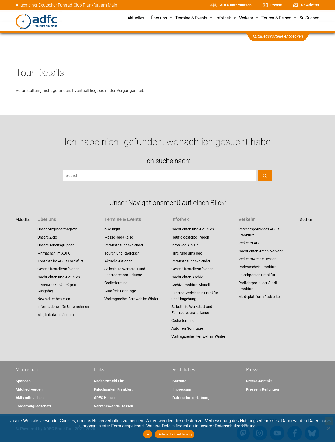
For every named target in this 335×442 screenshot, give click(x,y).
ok (147, 434)
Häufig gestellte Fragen (190, 237)
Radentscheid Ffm (109, 381)
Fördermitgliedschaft (33, 406)
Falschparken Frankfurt (257, 275)
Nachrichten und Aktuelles (58, 277)
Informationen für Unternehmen (63, 307)
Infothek (226, 18)
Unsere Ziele (47, 237)
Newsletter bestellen (53, 299)
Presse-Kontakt (259, 381)
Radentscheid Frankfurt (257, 267)
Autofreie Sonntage (120, 291)
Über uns (162, 18)
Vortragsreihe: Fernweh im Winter (131, 299)
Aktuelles (135, 18)
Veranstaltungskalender (123, 245)
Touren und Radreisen (122, 253)
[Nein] (328, 428)
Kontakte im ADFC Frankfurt (60, 261)
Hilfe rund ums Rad (186, 253)
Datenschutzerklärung (190, 398)
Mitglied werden (29, 389)
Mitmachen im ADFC (53, 253)
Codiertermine (115, 283)
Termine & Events (194, 18)
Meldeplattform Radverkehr (260, 297)
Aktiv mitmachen (30, 398)
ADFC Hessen (105, 398)
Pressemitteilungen (262, 389)
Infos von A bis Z (184, 245)
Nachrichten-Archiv (187, 277)
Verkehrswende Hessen (257, 259)
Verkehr (249, 18)
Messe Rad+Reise (118, 237)
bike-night (112, 229)
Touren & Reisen (279, 18)
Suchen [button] (312, 18)
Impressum (181, 389)
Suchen (306, 220)
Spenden (23, 381)
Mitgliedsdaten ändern (55, 315)
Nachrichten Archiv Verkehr (260, 251)
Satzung (179, 381)
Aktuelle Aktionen (118, 261)
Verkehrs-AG (248, 243)
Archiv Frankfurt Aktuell (190, 285)
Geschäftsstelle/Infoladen (58, 269)
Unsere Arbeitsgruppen (56, 245)
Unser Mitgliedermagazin (57, 229)
